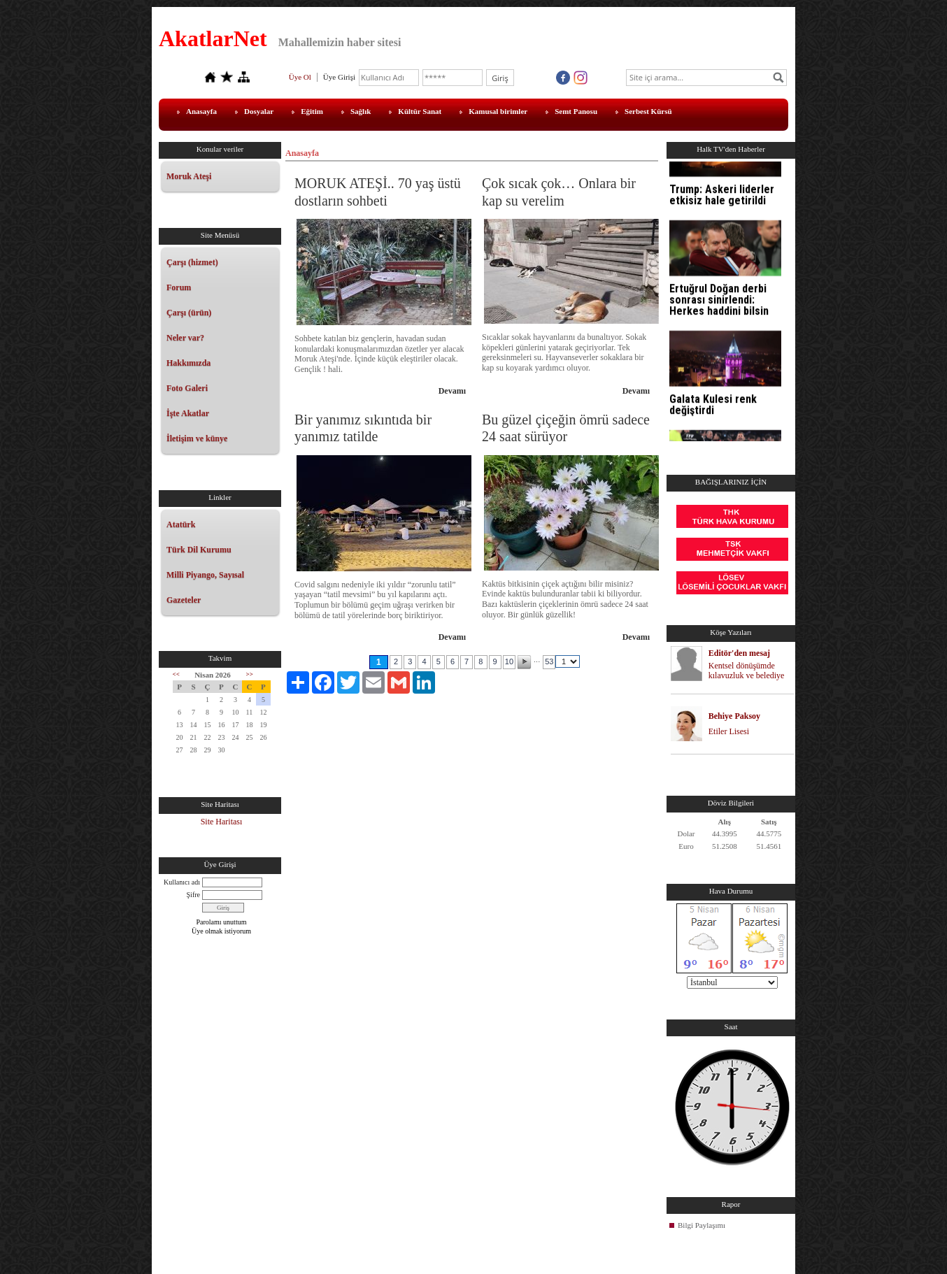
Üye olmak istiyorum (221, 931)
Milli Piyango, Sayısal (205, 575)
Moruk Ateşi (188, 176)
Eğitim (312, 111)
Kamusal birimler (498, 111)
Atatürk (180, 524)
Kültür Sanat (419, 111)
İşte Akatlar (187, 413)
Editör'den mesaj (739, 653)
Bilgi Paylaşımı (701, 1225)
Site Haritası (222, 821)
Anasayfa (201, 111)
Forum (178, 287)
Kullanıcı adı (182, 882)
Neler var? (185, 338)
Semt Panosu (576, 111)
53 (549, 661)
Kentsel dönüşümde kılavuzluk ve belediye (747, 671)
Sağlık (360, 111)
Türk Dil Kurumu (199, 549)
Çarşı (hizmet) (192, 262)
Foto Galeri (187, 388)
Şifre (193, 895)
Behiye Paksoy (734, 716)
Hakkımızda (188, 363)
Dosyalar (258, 111)
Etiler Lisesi (729, 731)
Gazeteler (183, 600)
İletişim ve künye (196, 438)
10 (509, 661)
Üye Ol (300, 77)
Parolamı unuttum (222, 922)
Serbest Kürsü (648, 111)
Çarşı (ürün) (188, 312)
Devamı (452, 391)
